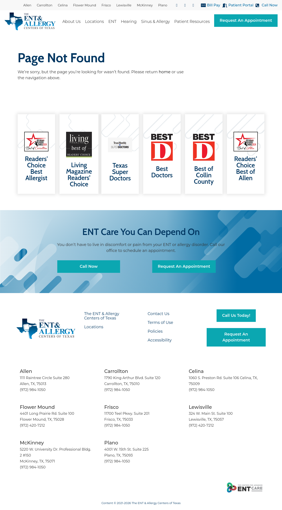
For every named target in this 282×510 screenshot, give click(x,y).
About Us (73, 21)
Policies (155, 331)
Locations (96, 21)
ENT (114, 21)
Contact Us (158, 313)
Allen (27, 5)
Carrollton (44, 5)
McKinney (145, 5)
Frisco (106, 5)
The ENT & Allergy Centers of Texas (101, 316)
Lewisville (123, 5)
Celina (63, 5)
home (164, 72)
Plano (162, 5)
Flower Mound (84, 5)
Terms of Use (160, 322)
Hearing (131, 21)
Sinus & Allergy (157, 21)
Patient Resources (194, 21)
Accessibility (160, 340)
